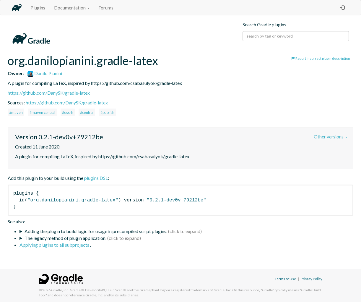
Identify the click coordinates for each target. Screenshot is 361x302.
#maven (16, 112)
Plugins (37, 7)
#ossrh (67, 112)
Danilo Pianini (44, 73)
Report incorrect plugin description (320, 58)
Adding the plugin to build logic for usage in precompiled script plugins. (96, 231)
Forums (105, 7)
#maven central (42, 112)
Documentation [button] (72, 7)
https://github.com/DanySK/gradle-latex (49, 93)
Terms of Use (285, 279)
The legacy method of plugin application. (65, 238)
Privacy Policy (311, 279)
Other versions (330, 136)
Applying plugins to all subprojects (54, 245)
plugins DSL (96, 178)
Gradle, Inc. (60, 290)
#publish (107, 112)
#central (87, 112)
